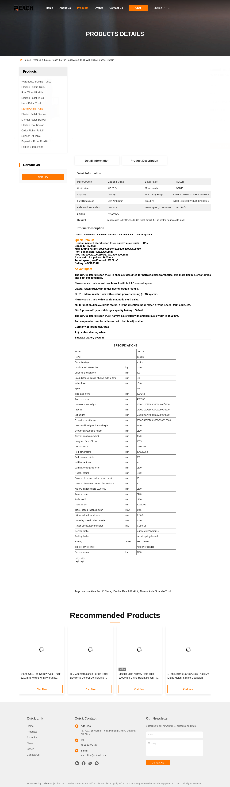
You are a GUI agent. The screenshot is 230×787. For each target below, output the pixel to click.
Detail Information (97, 160)
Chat (138, 8)
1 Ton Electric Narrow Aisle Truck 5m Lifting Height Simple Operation (188, 676)
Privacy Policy (34, 783)
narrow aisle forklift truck (96, 591)
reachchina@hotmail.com (93, 755)
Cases (30, 749)
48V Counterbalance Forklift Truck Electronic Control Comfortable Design (89, 676)
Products (82, 8)
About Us (65, 8)
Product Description (144, 160)
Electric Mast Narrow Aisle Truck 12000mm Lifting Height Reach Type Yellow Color (139, 676)
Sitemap (48, 783)
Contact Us (116, 8)
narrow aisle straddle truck (156, 591)
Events (99, 8)
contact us (158, 762)
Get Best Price (160, 146)
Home (49, 8)
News (30, 743)
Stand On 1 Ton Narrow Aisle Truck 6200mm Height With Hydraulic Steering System (41, 676)
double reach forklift (125, 591)
